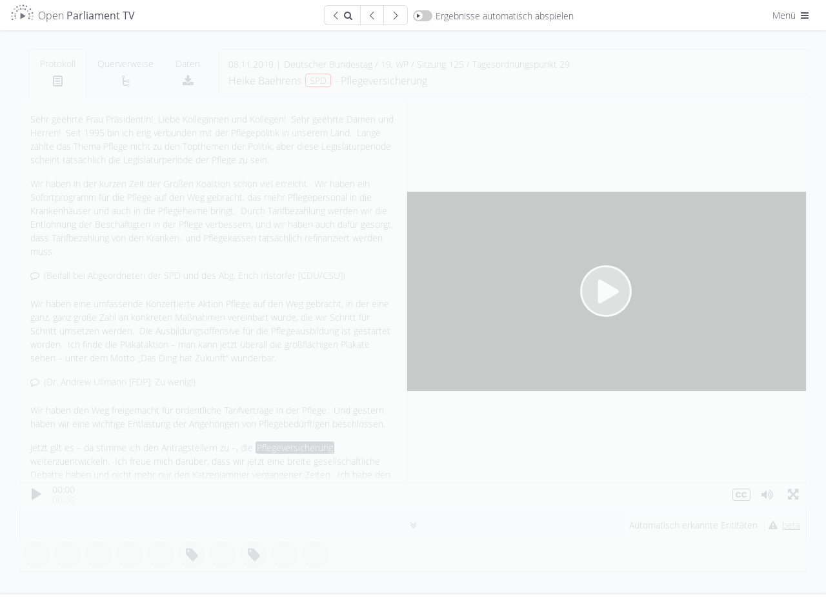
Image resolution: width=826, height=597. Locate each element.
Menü (791, 15)
